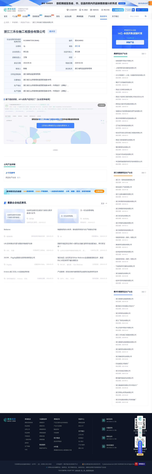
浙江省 (77, 46)
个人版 (14, 16)
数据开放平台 (118, 9)
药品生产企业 (25, 22)
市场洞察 (15, 22)
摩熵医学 (42, 422)
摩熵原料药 (42, 429)
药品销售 (27, 432)
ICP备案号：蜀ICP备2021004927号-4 (67, 464)
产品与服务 (81, 445)
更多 (104, 203)
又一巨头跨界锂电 (87, 210)
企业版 (25, 16)
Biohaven (7, 229)
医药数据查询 (140, 447)
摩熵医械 (42, 439)
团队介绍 (80, 448)
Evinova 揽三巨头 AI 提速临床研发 (16, 272)
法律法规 (77, 470)
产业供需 (91, 16)
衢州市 (52, 31)
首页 (5, 16)
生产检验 (27, 446)
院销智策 (36, 16)
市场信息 (27, 436)
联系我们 (80, 438)
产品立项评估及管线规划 (61, 422)
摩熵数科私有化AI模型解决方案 (63, 450)
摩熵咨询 (47, 16)
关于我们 (115, 16)
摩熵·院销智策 (29, 422)
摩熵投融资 (42, 432)
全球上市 (27, 429)
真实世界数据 (57, 441)
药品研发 (27, 426)
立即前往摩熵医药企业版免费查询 (55, 125)
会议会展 (68, 16)
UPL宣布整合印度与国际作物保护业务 (18, 243)
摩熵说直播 (81, 422)
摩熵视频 (80, 16)
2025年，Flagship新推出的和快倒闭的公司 (19, 258)
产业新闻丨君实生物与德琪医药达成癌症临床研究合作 (78, 272)
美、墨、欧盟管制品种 (87, 470)
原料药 (27, 443)
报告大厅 (80, 426)
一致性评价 (28, 439)
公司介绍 (80, 434)
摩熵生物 (42, 436)
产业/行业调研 (58, 426)
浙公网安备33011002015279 (91, 464)
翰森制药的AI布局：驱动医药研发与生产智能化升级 (77, 229)
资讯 (58, 16)
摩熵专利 (42, 426)
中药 (26, 449)
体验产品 (130, 42)
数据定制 (56, 429)
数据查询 (103, 16)
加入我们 (80, 441)
